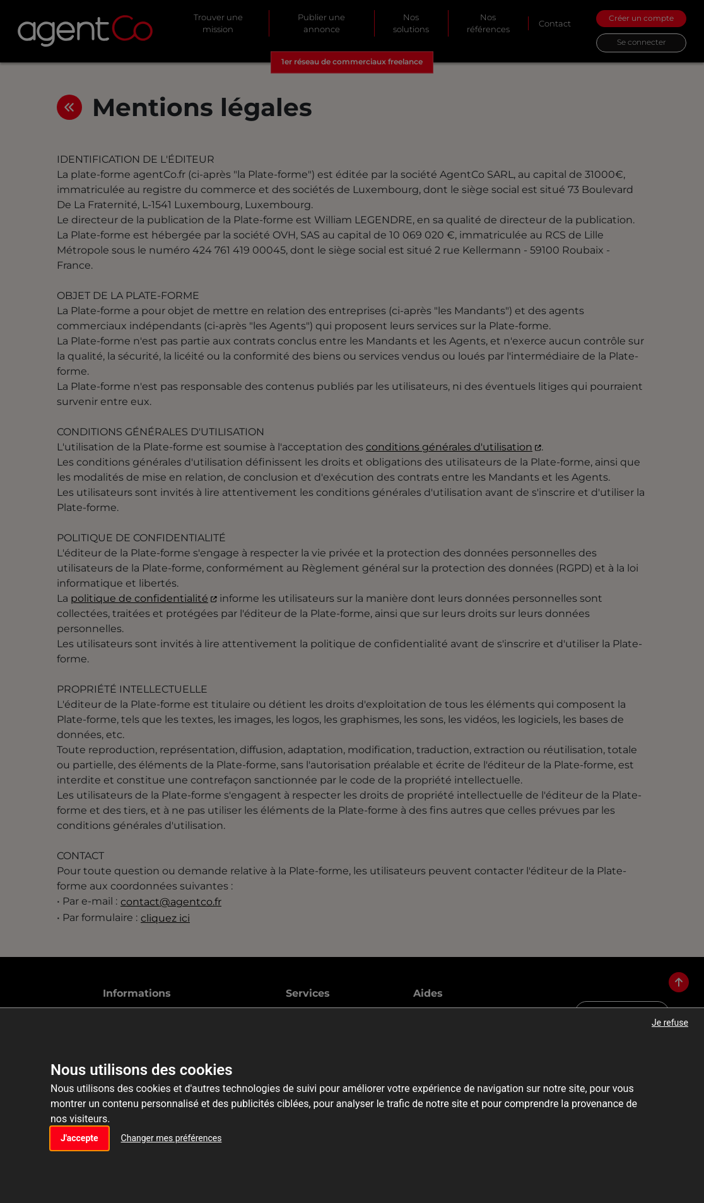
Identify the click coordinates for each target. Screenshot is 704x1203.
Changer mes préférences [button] (171, 1138)
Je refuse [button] (670, 1023)
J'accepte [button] (79, 1138)
